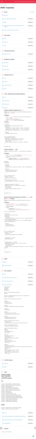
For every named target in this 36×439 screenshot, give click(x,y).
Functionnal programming (9, 50)
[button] (15, 1)
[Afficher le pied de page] (33, 436)
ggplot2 (5, 258)
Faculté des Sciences (3, 4)
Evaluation (6, 428)
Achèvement (30, 18)
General (5, 12)
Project (5, 372)
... (11, 4)
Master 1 (14, 4)
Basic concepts (7, 35)
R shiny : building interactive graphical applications (14, 93)
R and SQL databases (8, 360)
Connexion (33, 1)
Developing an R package (9, 59)
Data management (8, 270)
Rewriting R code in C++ (9, 74)
